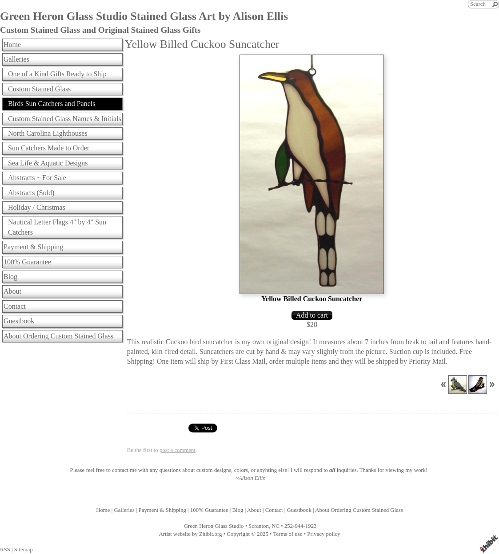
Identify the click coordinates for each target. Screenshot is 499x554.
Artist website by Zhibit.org (190, 534)
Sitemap (23, 549)
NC (275, 526)
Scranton (258, 526)
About (12, 291)
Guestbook (19, 321)
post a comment (178, 450)
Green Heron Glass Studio (214, 526)
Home (12, 44)
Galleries (16, 59)
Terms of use (288, 534)
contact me (124, 470)
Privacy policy (323, 534)
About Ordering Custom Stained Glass (58, 336)
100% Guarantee (27, 262)
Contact (15, 306)
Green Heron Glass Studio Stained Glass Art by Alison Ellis (144, 16)
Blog (10, 276)
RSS (5, 549)
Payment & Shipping (33, 247)
